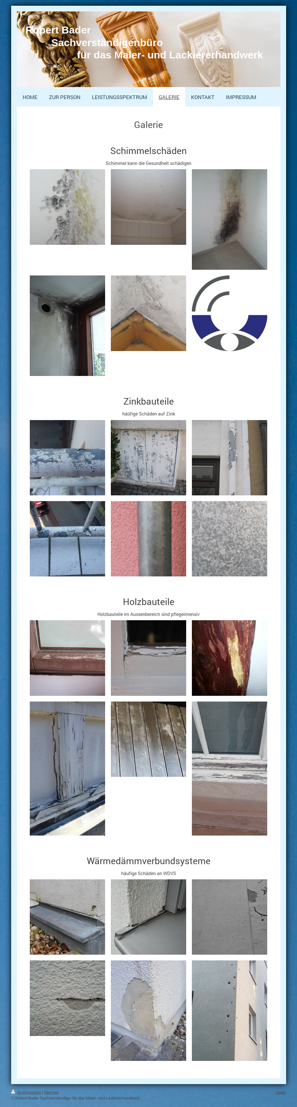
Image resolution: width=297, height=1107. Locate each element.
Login (281, 1092)
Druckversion (26, 1092)
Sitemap (51, 1092)
